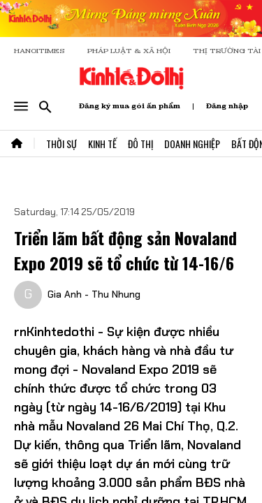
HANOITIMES (39, 50)
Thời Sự (61, 143)
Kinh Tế (102, 143)
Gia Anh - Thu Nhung (94, 294)
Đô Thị (140, 143)
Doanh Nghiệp (192, 143)
